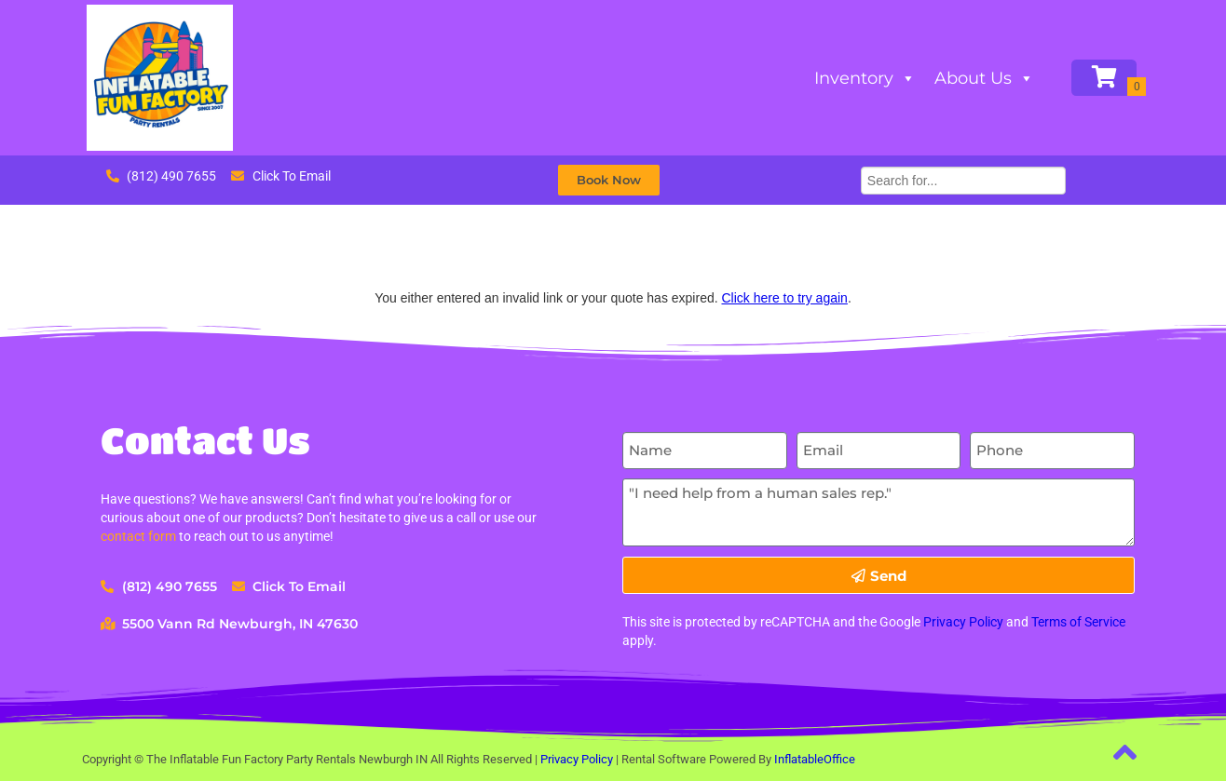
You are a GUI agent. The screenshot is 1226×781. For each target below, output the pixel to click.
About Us (984, 78)
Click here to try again (784, 297)
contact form (138, 536)
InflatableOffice (814, 759)
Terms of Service (1078, 621)
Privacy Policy (963, 621)
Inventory (865, 78)
